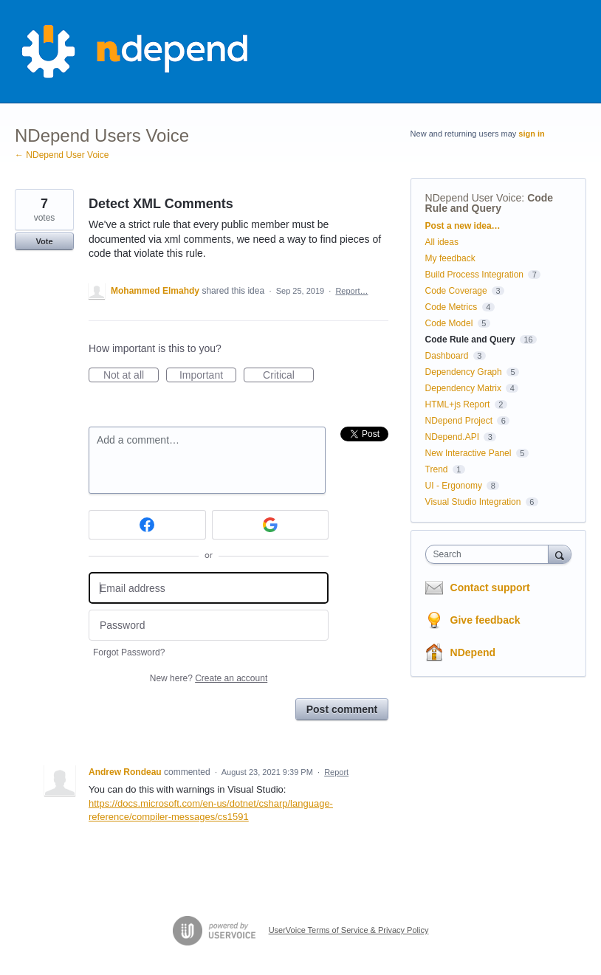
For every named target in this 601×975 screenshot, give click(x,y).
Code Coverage (456, 291)
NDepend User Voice (473, 198)
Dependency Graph (463, 372)
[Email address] (209, 588)
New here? (208, 678)
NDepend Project (458, 421)
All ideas (442, 242)
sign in (531, 133)
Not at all (131, 375)
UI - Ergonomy (453, 485)
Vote (43, 241)
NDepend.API (452, 437)
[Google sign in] (270, 525)
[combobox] (490, 554)
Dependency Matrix (463, 388)
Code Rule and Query (489, 203)
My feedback (450, 258)
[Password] (209, 625)
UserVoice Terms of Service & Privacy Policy (349, 930)
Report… (351, 290)
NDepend (472, 652)
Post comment (341, 709)
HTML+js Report (457, 404)
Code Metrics (451, 307)
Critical (288, 375)
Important (207, 375)
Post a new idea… (463, 226)
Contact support (490, 587)
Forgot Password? (129, 652)
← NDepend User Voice (62, 155)
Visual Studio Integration (473, 502)
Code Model (449, 323)
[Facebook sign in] (147, 525)
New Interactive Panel (468, 453)
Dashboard (447, 356)
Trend (436, 469)
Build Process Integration (474, 274)
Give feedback (485, 620)
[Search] (559, 554)
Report (336, 772)
